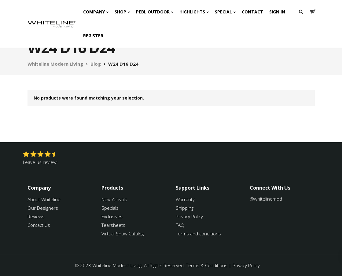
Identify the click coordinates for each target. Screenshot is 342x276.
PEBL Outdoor (153, 12)
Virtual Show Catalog (123, 234)
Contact (252, 12)
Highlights (192, 12)
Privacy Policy (189, 216)
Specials (110, 208)
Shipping (184, 208)
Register (93, 35)
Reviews (36, 216)
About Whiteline (44, 199)
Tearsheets (113, 225)
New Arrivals (114, 199)
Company (94, 12)
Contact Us (39, 225)
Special (223, 12)
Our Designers (43, 208)
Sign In (277, 12)
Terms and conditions (198, 234)
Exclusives (112, 216)
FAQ (180, 225)
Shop (120, 12)
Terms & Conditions (206, 265)
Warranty (186, 199)
